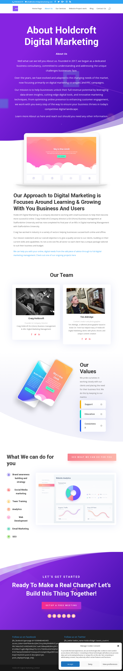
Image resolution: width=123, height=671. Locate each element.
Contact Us (101, 9)
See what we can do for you (92, 457)
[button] (118, 646)
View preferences (110, 664)
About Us (48, 9)
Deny (90, 664)
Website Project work (78, 9)
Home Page (37, 9)
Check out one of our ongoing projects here (56, 255)
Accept (70, 664)
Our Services (61, 9)
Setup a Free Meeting (61, 605)
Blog (91, 9)
